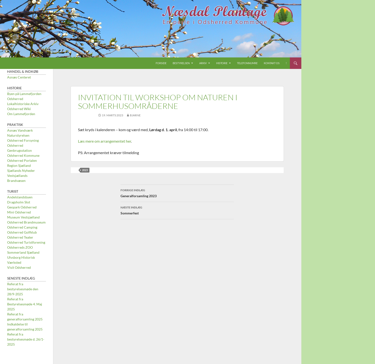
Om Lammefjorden (21, 114)
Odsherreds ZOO (20, 247)
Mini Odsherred (19, 212)
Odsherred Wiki (19, 109)
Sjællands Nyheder (21, 170)
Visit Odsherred (19, 267)
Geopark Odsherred (22, 207)
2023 (85, 170)
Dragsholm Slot (18, 202)
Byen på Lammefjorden (24, 94)
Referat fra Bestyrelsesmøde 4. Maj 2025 (24, 304)
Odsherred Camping (22, 227)
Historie (221, 63)
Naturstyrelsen (18, 135)
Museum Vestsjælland (23, 217)
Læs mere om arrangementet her (104, 141)
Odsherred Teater (20, 237)
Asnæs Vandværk (20, 130)
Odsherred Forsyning (23, 140)
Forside (161, 63)
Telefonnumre (247, 63)
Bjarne (135, 115)
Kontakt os (272, 63)
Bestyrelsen (181, 63)
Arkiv (203, 63)
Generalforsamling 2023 (177, 192)
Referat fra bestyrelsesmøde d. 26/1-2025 (25, 339)
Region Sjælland (19, 165)
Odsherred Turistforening (26, 242)
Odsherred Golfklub (22, 232)
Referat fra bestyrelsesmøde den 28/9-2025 (22, 289)
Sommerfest (177, 210)
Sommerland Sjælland (23, 252)
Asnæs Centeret (19, 77)
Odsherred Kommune (23, 155)
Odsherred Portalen (22, 160)
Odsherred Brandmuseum (26, 222)
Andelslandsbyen (20, 197)
